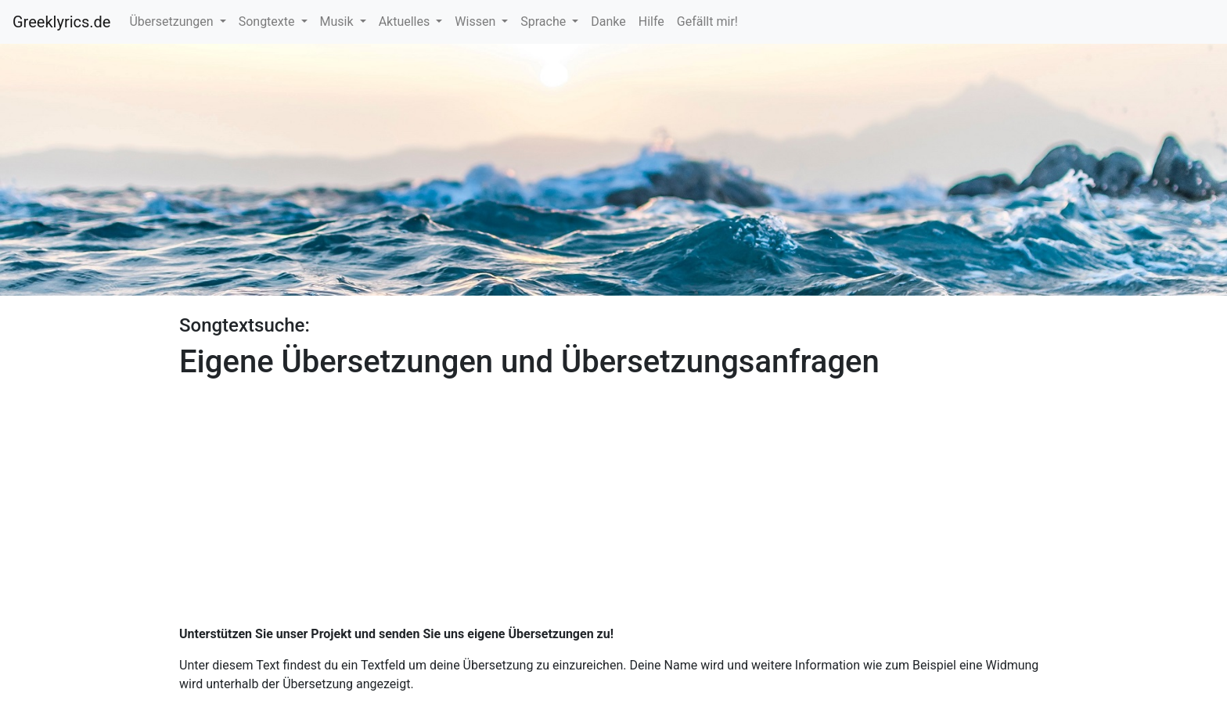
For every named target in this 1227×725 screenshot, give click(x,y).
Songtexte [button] (268, 21)
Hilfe (651, 21)
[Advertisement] (613, 496)
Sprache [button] (544, 21)
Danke (608, 21)
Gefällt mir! (707, 21)
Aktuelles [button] (406, 21)
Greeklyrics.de (61, 22)
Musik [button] (338, 21)
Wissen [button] (476, 21)
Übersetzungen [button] (172, 21)
